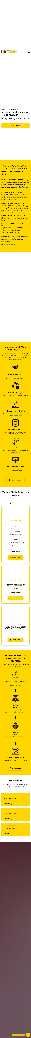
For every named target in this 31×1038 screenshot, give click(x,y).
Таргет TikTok (15, 448)
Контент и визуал (15, 392)
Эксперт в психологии (11, 826)
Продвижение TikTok (15, 411)
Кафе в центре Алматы (11, 796)
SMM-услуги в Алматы (9, 244)
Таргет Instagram (15, 429)
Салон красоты (9, 811)
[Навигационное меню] (29, 52)
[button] (15, 125)
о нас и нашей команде (21, 187)
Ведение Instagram (15, 466)
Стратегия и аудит (15, 374)
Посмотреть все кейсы (19, 786)
